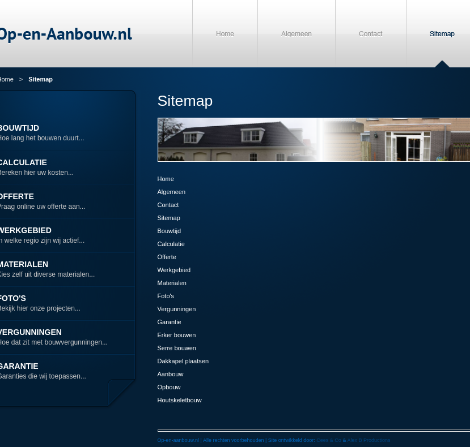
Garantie (169, 322)
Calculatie (171, 243)
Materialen (172, 283)
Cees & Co (328, 440)
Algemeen (172, 191)
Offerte (167, 256)
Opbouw (169, 387)
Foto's (166, 296)
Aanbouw (171, 374)
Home (166, 178)
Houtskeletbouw (180, 400)
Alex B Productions (368, 440)
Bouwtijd (169, 230)
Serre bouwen (177, 348)
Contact (168, 204)
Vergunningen (177, 309)
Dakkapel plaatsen (183, 361)
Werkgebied (174, 270)
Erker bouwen (177, 335)
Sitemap (169, 217)
